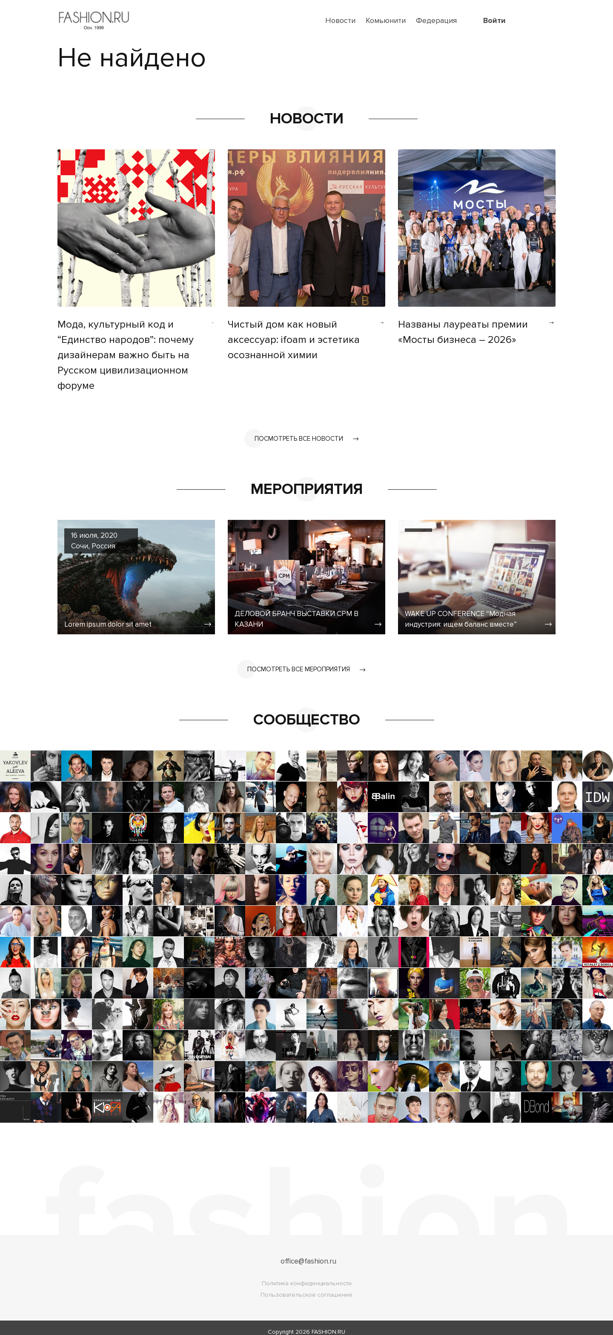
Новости (340, 20)
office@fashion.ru (308, 1253)
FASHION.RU (328, 1323)
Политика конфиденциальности (307, 1275)
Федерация (436, 20)
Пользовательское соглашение (306, 1286)
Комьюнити (386, 20)
